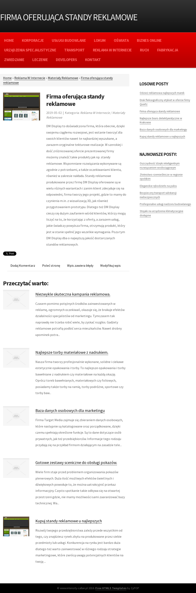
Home (7, 78)
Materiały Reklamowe (63, 78)
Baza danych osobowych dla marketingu (70, 410)
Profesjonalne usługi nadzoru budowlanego (165, 204)
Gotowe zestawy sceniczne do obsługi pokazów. (76, 462)
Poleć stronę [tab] (51, 265)
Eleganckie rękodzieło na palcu (158, 186)
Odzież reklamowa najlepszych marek (162, 93)
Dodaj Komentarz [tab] (22, 265)
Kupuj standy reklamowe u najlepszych (68, 520)
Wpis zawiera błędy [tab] (80, 265)
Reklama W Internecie (29, 78)
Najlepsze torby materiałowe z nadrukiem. (71, 352)
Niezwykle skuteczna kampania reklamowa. (72, 294)
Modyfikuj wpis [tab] (110, 265)
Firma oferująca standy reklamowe (160, 111)
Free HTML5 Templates (110, 588)
